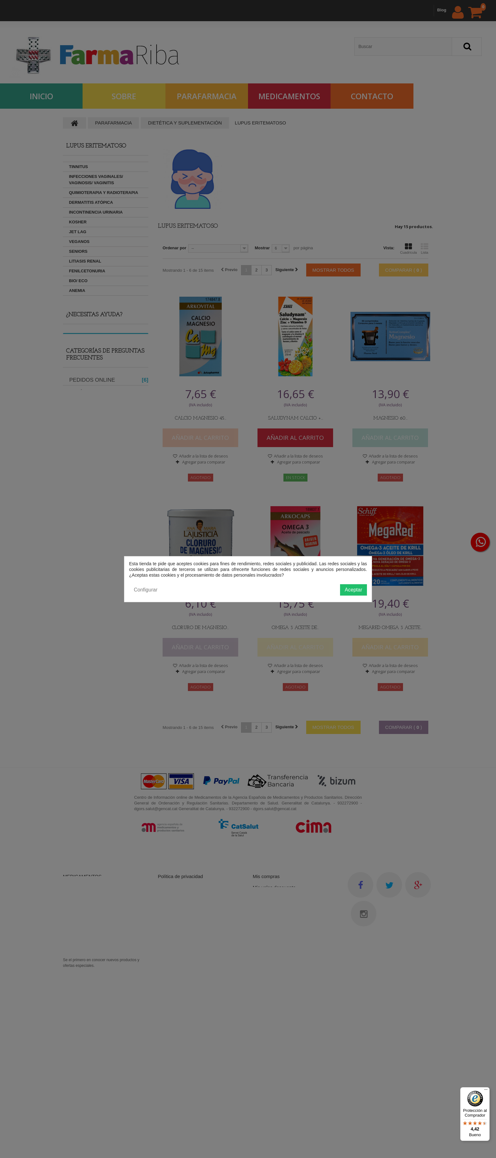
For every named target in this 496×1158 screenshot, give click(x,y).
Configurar (146, 589)
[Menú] (486, 1091)
